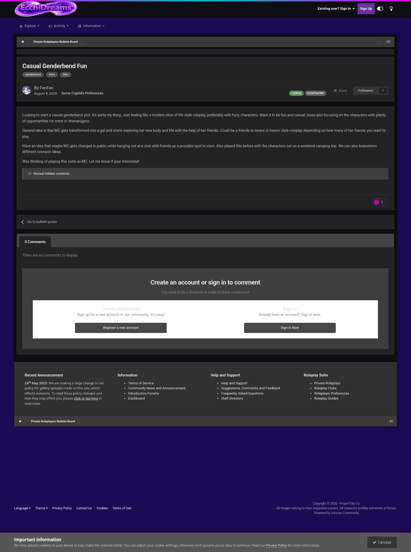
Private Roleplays (327, 383)
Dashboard (136, 398)
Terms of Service (141, 383)
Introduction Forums (143, 393)
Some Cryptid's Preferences (82, 93)
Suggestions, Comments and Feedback (250, 388)
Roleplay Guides (326, 398)
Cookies (102, 508)
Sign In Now (290, 328)
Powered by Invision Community (336, 513)
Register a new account (121, 328)
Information (92, 26)
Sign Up (366, 8)
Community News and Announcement (157, 388)
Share (340, 90)
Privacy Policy (62, 508)
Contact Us (84, 508)
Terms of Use (122, 508)
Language (22, 508)
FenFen (46, 87)
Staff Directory (232, 398)
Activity (59, 26)
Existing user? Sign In (336, 8)
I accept (382, 542)
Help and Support (234, 383)
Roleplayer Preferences (331, 393)
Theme (41, 508)
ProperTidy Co (350, 503)
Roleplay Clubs (325, 388)
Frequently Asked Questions (242, 393)
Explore (30, 26)
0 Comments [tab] (35, 242)
